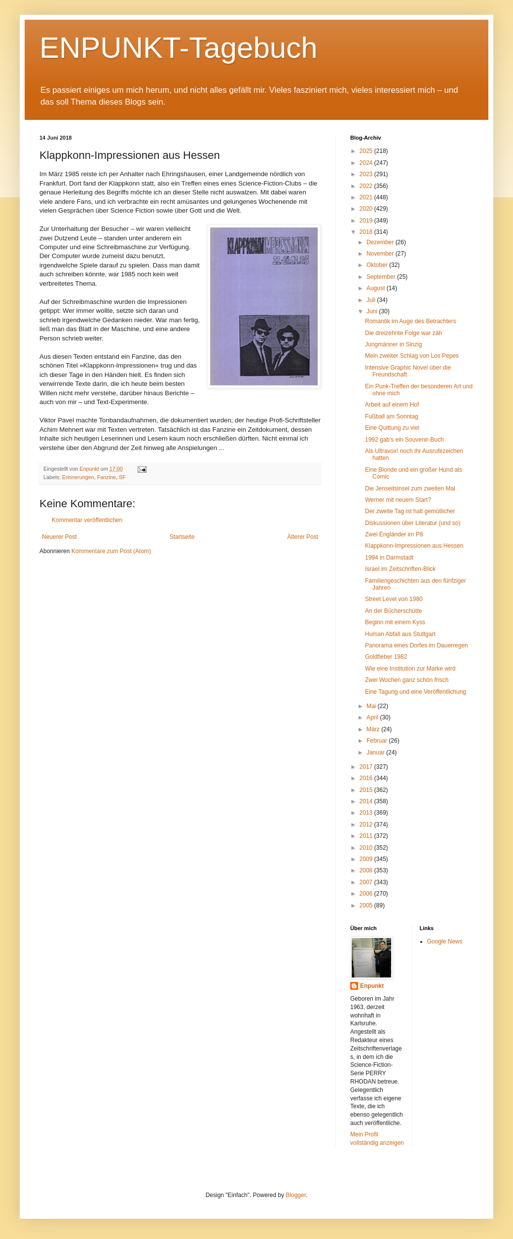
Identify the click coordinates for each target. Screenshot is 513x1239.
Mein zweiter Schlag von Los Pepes (412, 355)
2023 (367, 174)
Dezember (381, 242)
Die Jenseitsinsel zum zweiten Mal (410, 488)
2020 (367, 208)
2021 (367, 197)
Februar (377, 740)
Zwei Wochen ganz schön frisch (406, 679)
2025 (367, 151)
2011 (367, 835)
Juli (371, 300)
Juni (372, 311)
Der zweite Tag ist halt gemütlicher (410, 511)
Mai (372, 706)
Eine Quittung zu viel (392, 427)
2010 (367, 847)
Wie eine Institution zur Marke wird (410, 668)
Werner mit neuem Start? (398, 499)
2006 (367, 893)
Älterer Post (302, 536)
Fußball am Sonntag (391, 416)
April (373, 717)
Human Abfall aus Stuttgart (400, 634)
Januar (376, 752)
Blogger (296, 1195)
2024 (367, 162)
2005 (367, 905)
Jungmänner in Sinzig (393, 344)
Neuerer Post (59, 536)
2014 (367, 801)
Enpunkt (372, 985)
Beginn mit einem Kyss (395, 622)
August (376, 288)
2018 (367, 231)
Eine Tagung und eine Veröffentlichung (415, 691)
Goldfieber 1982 (386, 656)
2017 (367, 766)
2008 (367, 870)
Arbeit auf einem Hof (392, 404)
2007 (367, 882)
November (381, 253)
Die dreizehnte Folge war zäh (403, 333)
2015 (367, 790)
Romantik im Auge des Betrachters (410, 321)
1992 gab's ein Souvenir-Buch (404, 439)
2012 (367, 824)
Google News (445, 941)
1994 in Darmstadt (389, 557)
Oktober (377, 265)
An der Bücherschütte (393, 610)
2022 (367, 186)
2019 (367, 220)
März (373, 729)
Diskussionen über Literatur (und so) (412, 523)
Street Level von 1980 (394, 599)
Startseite (182, 536)
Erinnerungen (78, 477)
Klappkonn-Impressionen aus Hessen (414, 545)
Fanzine (106, 477)
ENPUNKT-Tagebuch (178, 47)
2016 (367, 778)
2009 (367, 859)
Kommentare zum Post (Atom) (111, 551)
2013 (367, 812)
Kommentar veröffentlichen (87, 520)
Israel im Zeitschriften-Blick (400, 568)
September (381, 276)
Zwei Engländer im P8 (394, 534)
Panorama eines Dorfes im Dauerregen (416, 645)
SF (122, 477)
